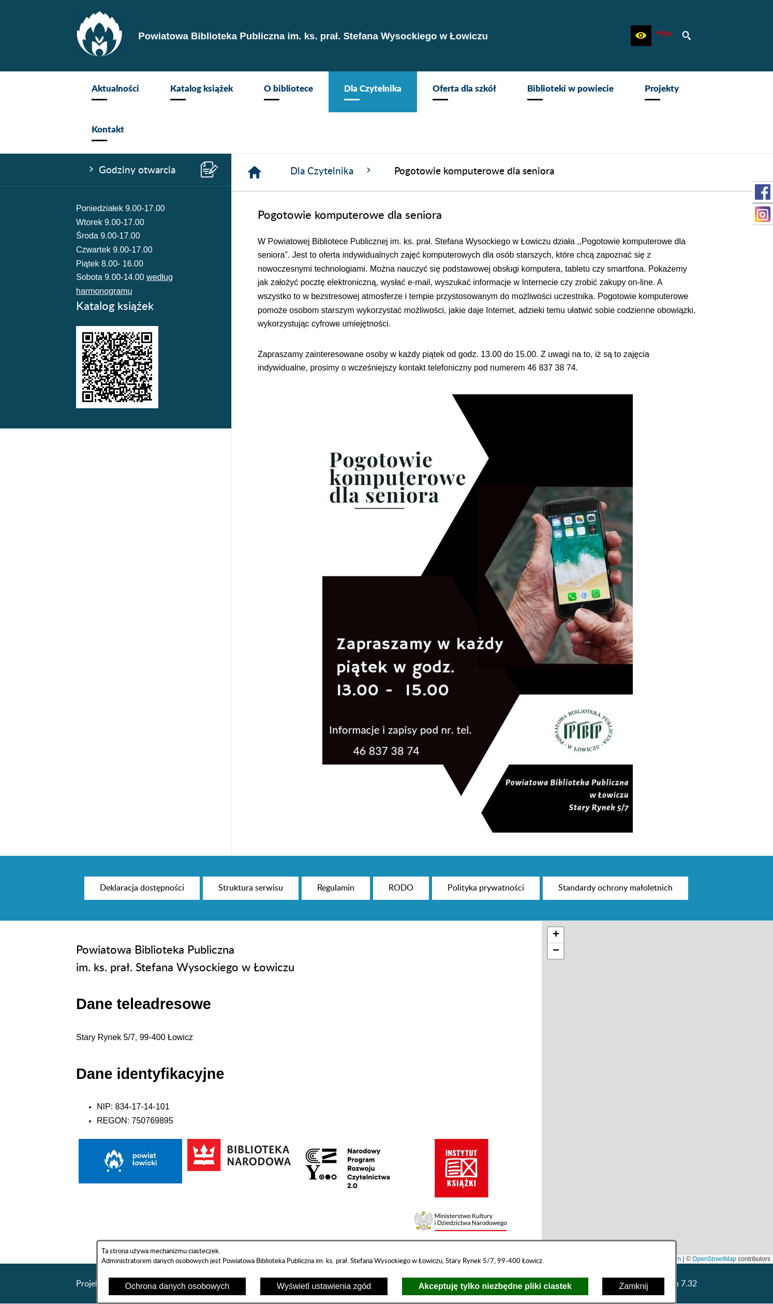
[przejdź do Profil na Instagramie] (762, 214)
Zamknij (633, 1286)
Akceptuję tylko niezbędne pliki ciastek (495, 1286)
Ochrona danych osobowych (177, 1286)
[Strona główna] (254, 172)
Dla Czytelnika (332, 170)
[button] (641, 35)
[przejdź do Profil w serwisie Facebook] (762, 192)
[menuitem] (115, 91)
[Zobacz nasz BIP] (663, 35)
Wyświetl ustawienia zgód (324, 1286)
